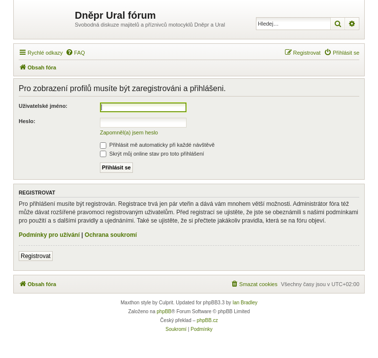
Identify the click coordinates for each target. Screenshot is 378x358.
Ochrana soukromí (111, 234)
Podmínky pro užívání (49, 234)
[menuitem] (75, 53)
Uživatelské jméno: (43, 106)
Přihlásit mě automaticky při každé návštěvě (157, 145)
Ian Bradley (244, 302)
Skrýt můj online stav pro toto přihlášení (152, 154)
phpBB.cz (207, 320)
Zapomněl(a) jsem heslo (129, 132)
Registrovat (36, 256)
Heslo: (27, 121)
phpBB (164, 311)
